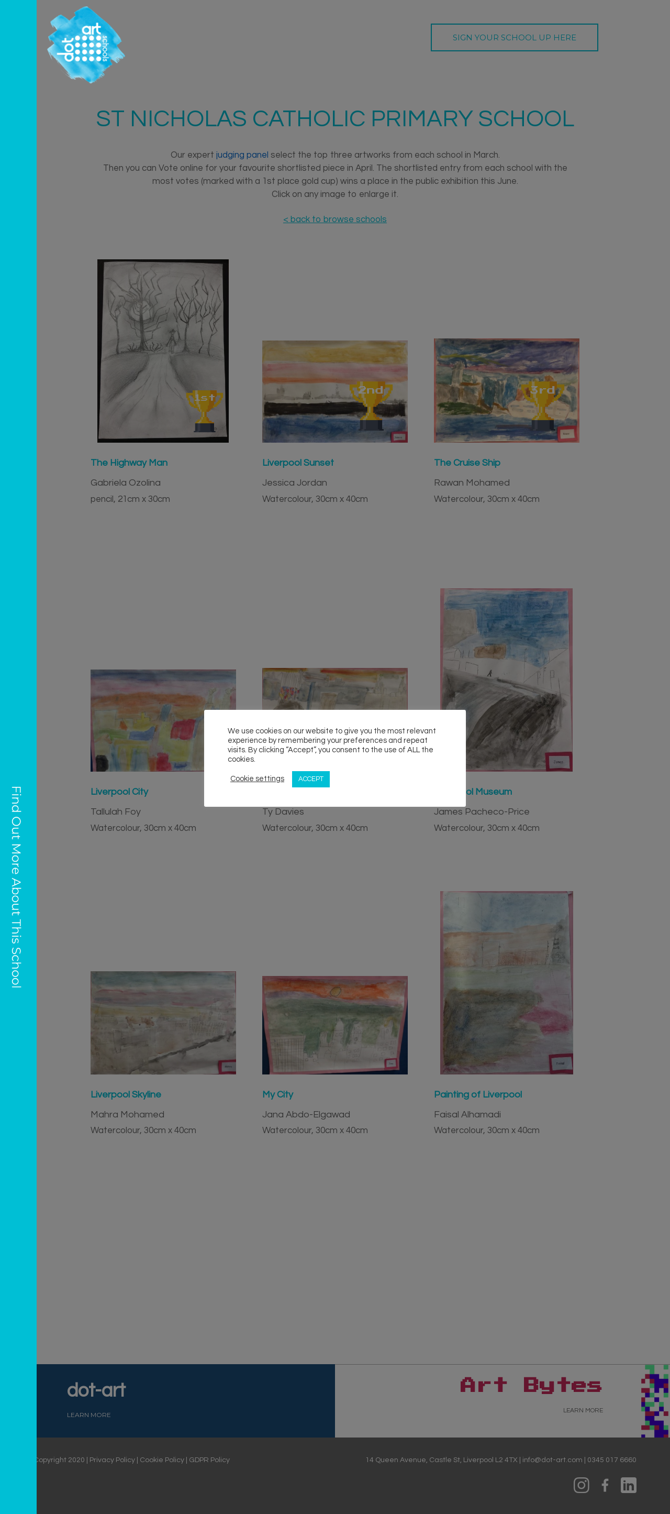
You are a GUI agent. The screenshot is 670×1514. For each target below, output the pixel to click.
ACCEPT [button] (310, 779)
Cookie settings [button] (257, 779)
